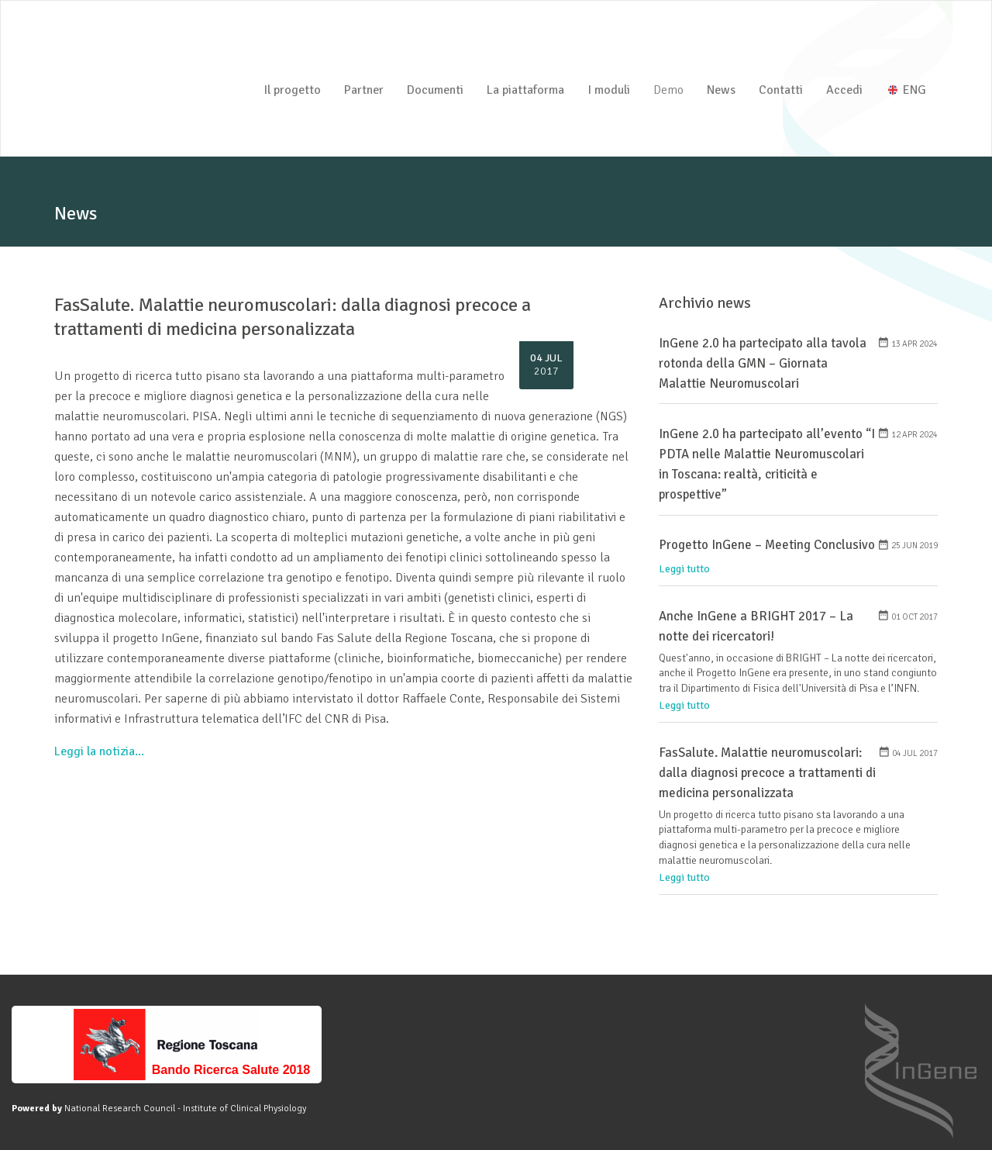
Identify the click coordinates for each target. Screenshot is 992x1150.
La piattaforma (525, 90)
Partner (364, 90)
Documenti (435, 90)
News (721, 90)
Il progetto (292, 90)
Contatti (781, 90)
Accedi (844, 90)
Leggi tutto (684, 568)
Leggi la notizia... (99, 751)
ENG (907, 90)
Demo (668, 90)
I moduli (608, 90)
